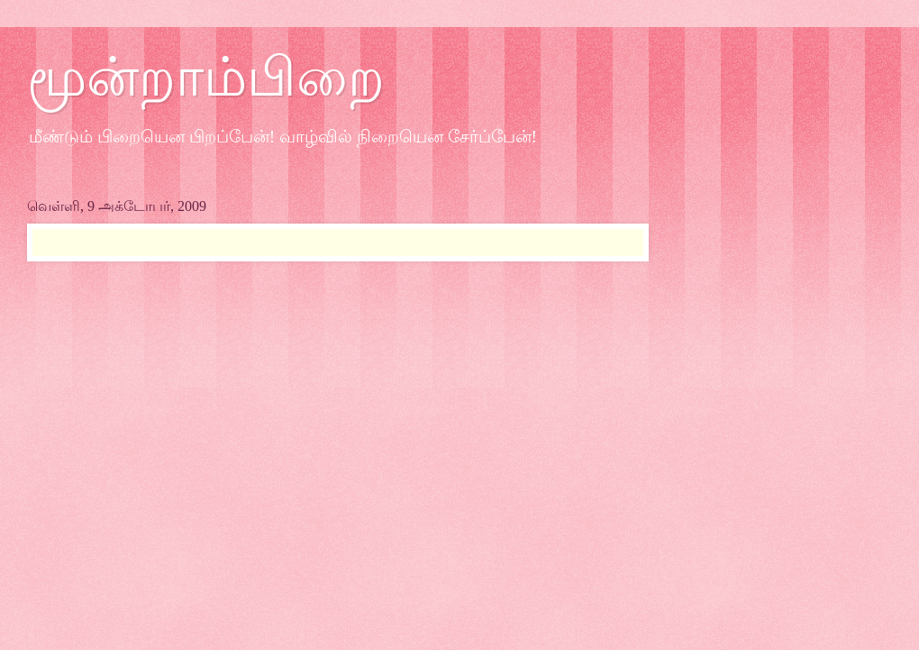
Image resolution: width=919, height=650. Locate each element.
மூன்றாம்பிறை (206, 77)
